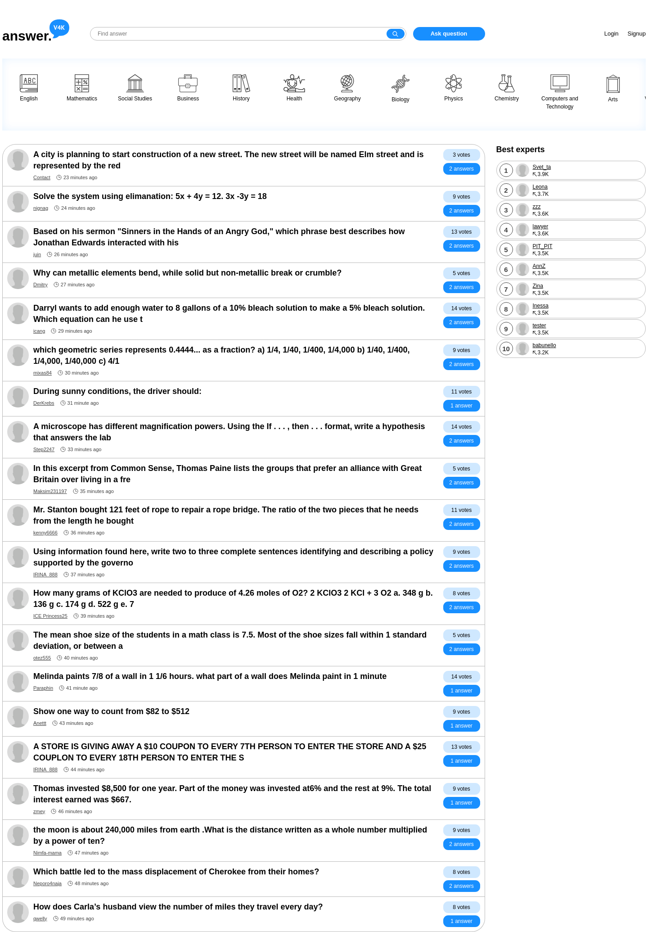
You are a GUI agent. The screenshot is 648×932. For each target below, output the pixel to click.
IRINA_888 (45, 574)
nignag (40, 208)
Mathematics (82, 88)
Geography (347, 88)
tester (539, 325)
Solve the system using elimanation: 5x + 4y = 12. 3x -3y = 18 (150, 196)
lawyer (541, 226)
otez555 (42, 658)
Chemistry (507, 88)
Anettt (39, 723)
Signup (637, 33)
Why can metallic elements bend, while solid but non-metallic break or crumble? (187, 272)
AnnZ (539, 266)
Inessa (541, 306)
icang (39, 331)
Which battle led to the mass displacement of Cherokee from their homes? (176, 871)
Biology (400, 88)
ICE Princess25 (50, 616)
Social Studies (135, 88)
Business (188, 88)
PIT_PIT (543, 246)
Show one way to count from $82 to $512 (111, 711)
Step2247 (43, 449)
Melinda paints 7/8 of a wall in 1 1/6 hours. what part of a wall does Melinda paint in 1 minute (210, 676)
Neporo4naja (47, 883)
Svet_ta (542, 167)
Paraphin (43, 688)
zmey (39, 811)
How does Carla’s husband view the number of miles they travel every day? (178, 906)
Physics (453, 88)
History (241, 88)
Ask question (449, 33)
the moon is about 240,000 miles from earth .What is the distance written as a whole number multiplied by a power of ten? (230, 835)
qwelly (40, 918)
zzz (537, 207)
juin (37, 254)
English (29, 88)
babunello (544, 345)
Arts (613, 88)
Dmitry (40, 284)
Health (294, 88)
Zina (538, 286)
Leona (540, 187)
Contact (41, 177)
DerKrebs (43, 403)
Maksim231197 (50, 491)
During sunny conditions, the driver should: (117, 391)
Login (611, 33)
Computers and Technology (559, 92)
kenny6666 (45, 532)
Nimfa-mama (47, 852)
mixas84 (42, 373)
